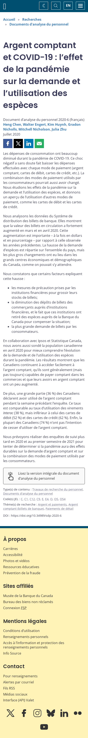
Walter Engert (34, 124)
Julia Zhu (59, 129)
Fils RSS (9, 688)
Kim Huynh (56, 124)
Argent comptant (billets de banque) (40, 506)
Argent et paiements (52, 504)
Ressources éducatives (21, 567)
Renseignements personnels (25, 636)
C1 (26, 499)
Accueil (9, 19)
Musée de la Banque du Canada (28, 595)
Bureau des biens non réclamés (28, 602)
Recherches (31, 19)
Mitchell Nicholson (34, 129)
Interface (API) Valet (18, 700)
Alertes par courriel (18, 682)
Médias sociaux (15, 694)
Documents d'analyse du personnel (38, 24)
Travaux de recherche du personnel (57, 489)
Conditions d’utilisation (21, 630)
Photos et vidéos (16, 561)
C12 (32, 499)
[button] (7, 143)
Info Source (12, 653)
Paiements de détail (60, 509)
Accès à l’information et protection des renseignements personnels (33, 645)
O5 (56, 499)
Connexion (15, 608)
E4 (47, 499)
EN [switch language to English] (68, 5)
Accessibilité (12, 554)
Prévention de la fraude (21, 573)
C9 (38, 499)
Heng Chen (12, 124)
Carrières (10, 548)
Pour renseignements (20, 676)
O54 (63, 499)
